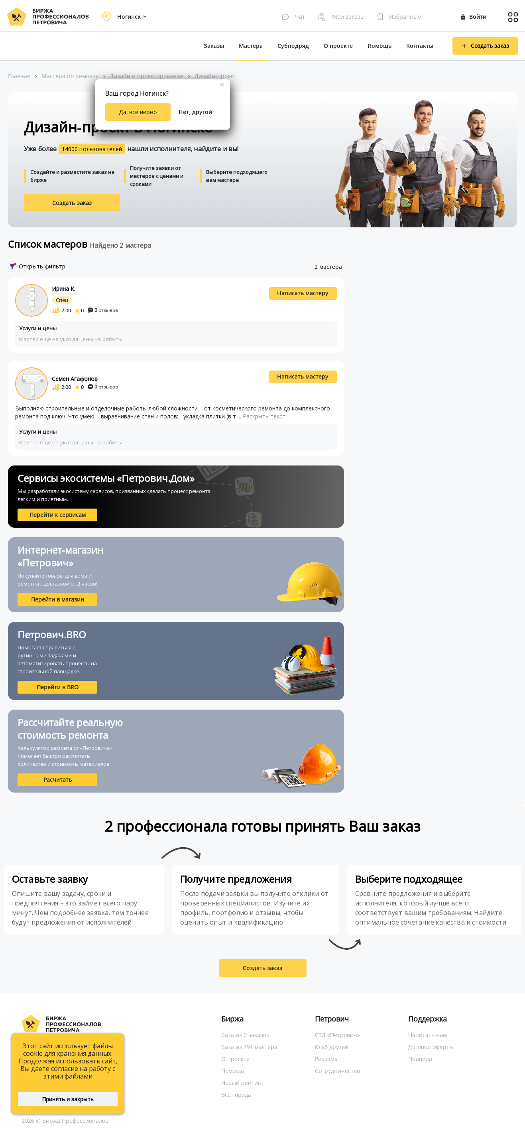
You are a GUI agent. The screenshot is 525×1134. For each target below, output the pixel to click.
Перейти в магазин (57, 599)
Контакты (419, 45)
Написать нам (427, 1035)
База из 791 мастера (249, 1047)
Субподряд (293, 45)
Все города (236, 1095)
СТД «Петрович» (337, 1035)
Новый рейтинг (242, 1083)
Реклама (326, 1059)
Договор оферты (431, 1047)
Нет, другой (195, 112)
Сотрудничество (337, 1071)
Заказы (214, 45)
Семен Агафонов (75, 379)
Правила (420, 1059)
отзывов (103, 310)
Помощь (379, 45)
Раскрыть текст (264, 416)
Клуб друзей (331, 1047)
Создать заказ (72, 203)
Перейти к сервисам (57, 515)
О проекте (338, 45)
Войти (473, 16)
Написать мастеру (302, 293)
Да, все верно (138, 112)
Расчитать (57, 779)
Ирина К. (63, 288)
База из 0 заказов (245, 1035)
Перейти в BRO (58, 687)
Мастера (251, 45)
